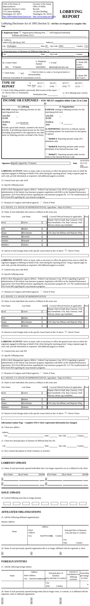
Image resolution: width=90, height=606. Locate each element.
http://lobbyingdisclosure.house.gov (17, 16)
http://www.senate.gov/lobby (44, 16)
